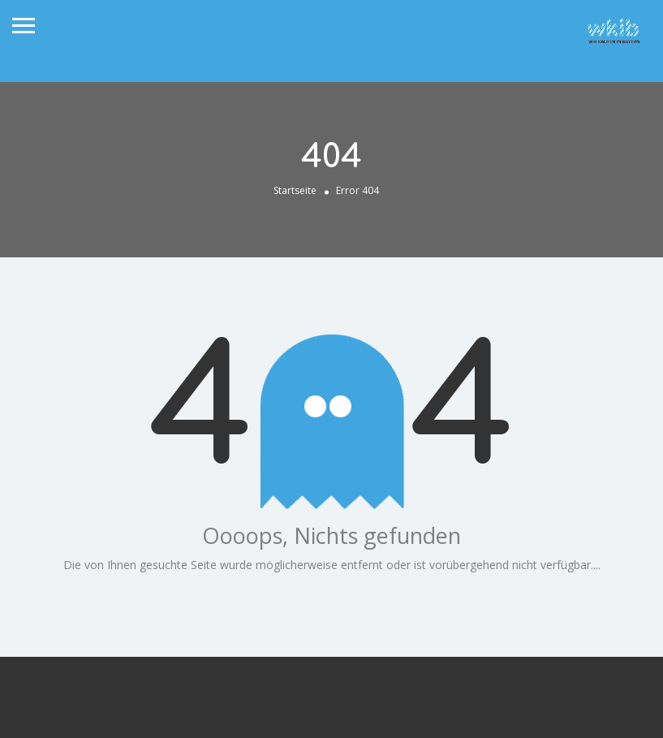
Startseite (294, 190)
